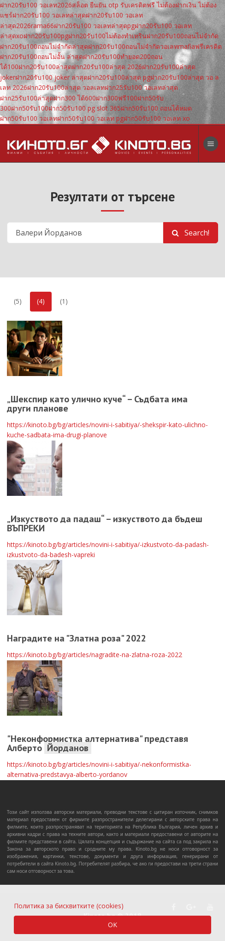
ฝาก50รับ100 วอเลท (28, 118)
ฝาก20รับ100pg (46, 35)
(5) (18, 301)
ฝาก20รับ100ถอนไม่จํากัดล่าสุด (44, 46)
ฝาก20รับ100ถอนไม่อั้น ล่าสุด (41, 56)
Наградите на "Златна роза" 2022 (76, 638)
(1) (64, 301)
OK (112, 924)
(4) (41, 301)
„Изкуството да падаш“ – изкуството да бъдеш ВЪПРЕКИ (104, 523)
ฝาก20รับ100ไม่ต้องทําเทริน (107, 35)
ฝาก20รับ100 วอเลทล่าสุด (49, 15)
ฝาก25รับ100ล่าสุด (26, 98)
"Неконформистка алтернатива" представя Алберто (97, 743)
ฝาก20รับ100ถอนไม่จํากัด (183, 35)
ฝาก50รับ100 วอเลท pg (90, 118)
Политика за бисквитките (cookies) (69, 905)
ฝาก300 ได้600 (74, 98)
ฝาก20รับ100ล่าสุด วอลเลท (66, 87)
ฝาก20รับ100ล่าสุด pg (119, 77)
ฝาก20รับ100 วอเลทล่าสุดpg (94, 25)
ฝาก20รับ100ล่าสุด (45, 66)
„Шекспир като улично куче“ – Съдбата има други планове (97, 403)
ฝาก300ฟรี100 (116, 98)
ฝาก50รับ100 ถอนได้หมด (156, 108)
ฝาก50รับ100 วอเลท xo (157, 118)
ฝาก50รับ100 (29, 108)
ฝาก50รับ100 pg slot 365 (84, 108)
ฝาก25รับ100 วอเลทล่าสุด (141, 87)
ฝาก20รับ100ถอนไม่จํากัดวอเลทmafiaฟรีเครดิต (155, 46)
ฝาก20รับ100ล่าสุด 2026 (107, 66)
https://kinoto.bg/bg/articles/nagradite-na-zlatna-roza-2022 (94, 654)
